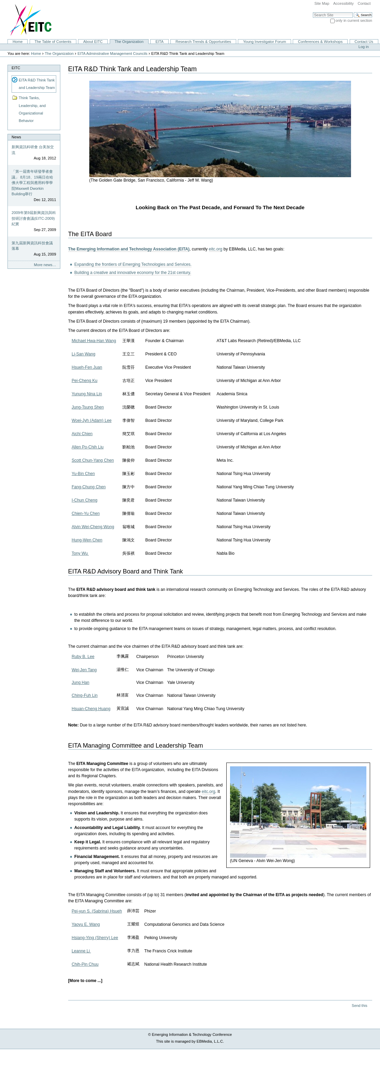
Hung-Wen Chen (87, 540)
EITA (159, 42)
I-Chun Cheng (84, 500)
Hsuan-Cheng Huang (91, 708)
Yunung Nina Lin (87, 394)
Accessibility (343, 3)
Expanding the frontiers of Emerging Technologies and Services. (133, 264)
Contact (364, 3)
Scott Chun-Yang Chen (93, 460)
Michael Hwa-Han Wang (94, 340)
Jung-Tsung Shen (88, 407)
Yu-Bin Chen (83, 473)
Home (17, 42)
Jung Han (80, 682)
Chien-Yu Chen (86, 513)
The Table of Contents (52, 42)
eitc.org (216, 249)
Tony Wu (80, 553)
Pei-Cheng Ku (84, 380)
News (16, 137)
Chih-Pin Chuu (85, 964)
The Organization (129, 42)
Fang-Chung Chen (89, 487)
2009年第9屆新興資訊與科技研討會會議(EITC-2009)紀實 (34, 218)
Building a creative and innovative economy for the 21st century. (132, 272)
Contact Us (363, 42)
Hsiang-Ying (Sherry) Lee (95, 937)
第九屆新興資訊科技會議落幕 (32, 246)
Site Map (321, 3)
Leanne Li (81, 951)
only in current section (354, 20)
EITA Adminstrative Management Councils (112, 53)
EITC (16, 68)
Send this (359, 1005)
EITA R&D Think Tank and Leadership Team (37, 84)
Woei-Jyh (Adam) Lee (91, 420)
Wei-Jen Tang (84, 670)
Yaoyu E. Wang (86, 924)
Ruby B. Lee (83, 656)
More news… (45, 265)
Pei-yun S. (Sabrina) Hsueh (97, 911)
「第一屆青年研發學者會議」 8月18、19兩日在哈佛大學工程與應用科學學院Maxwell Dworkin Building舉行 (32, 182)
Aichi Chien (82, 433)
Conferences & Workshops (320, 42)
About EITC (93, 42)
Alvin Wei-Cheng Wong (93, 526)
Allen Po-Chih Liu (88, 447)
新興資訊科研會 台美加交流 (33, 150)
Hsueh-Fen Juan (87, 367)
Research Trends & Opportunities (203, 42)
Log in (364, 47)
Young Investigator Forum (264, 42)
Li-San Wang (83, 354)
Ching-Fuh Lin (84, 695)
